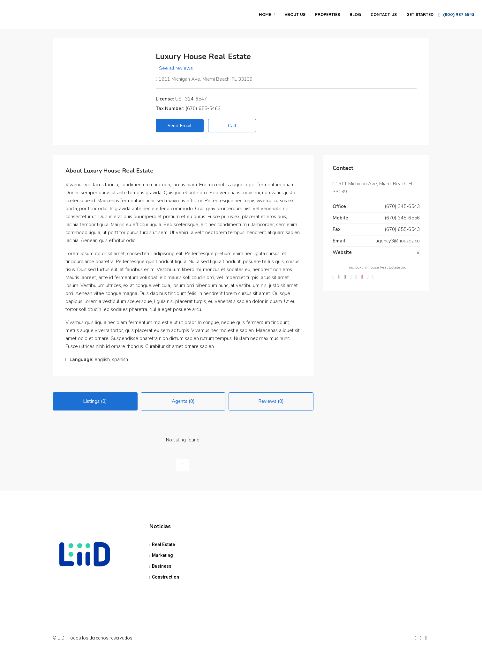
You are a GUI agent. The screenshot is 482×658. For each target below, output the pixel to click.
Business (161, 566)
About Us (295, 14)
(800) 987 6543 (456, 15)
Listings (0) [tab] (95, 401)
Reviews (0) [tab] (271, 401)
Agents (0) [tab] (183, 401)
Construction (165, 577)
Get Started (419, 14)
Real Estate (163, 544)
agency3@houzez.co (397, 241)
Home (265, 14)
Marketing (162, 555)
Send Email (180, 125)
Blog (355, 14)
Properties (327, 14)
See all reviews (176, 68)
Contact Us (384, 14)
